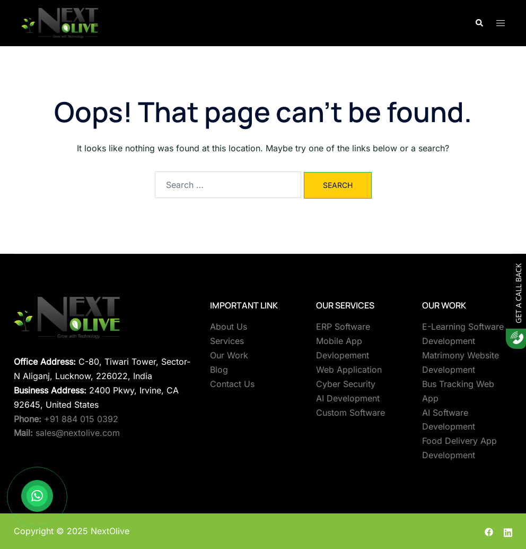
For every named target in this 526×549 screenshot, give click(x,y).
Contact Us (232, 384)
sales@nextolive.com (67, 432)
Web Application (349, 369)
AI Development (348, 398)
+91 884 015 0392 (66, 419)
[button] (479, 23)
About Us (228, 326)
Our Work (229, 355)
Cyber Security (345, 384)
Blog (219, 369)
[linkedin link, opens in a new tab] (508, 531)
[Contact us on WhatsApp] (37, 496)
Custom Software (350, 412)
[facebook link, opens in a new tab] (489, 531)
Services (227, 341)
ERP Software (343, 326)
